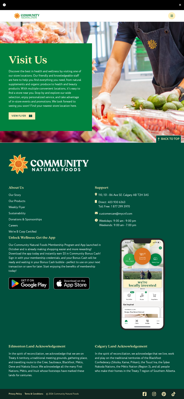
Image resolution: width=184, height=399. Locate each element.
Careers (13, 226)
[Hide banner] (180, 5)
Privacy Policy (15, 393)
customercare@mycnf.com (115, 214)
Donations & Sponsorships (25, 219)
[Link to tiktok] (173, 394)
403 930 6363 (116, 202)
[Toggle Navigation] (171, 15)
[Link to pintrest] (164, 394)
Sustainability (17, 213)
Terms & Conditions (34, 393)
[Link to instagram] (154, 394)
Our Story (15, 195)
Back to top (169, 139)
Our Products (17, 201)
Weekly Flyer (17, 207)
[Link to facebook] (144, 394)
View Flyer (22, 116)
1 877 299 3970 (120, 206)
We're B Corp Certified (22, 232)
